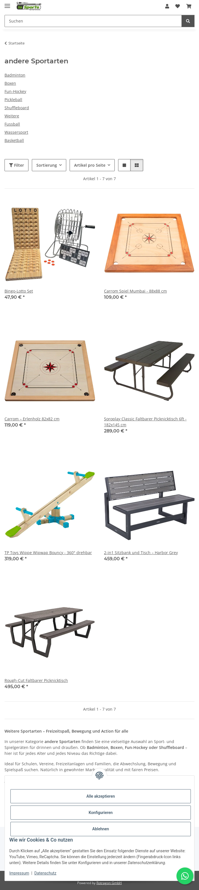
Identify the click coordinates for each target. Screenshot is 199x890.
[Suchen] (188, 21)
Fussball (12, 124)
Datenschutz (45, 873)
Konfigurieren (100, 812)
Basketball (14, 140)
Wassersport (16, 132)
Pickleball (13, 99)
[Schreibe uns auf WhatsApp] (184, 875)
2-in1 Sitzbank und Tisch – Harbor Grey (141, 552)
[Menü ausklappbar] (7, 3)
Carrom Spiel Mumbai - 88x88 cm (135, 291)
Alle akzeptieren (100, 796)
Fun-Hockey (15, 91)
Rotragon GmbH (109, 882)
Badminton (15, 75)
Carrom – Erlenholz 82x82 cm (32, 418)
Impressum (19, 873)
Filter (16, 165)
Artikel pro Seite (89, 165)
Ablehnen (100, 829)
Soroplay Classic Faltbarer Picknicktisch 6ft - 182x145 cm (145, 421)
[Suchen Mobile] (93, 21)
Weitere (12, 116)
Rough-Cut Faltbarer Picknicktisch (36, 680)
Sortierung (46, 165)
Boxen (10, 83)
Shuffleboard (17, 107)
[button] (167, 6)
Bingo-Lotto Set (19, 291)
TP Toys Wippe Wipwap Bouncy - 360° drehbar (48, 552)
